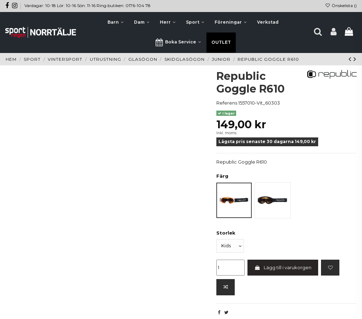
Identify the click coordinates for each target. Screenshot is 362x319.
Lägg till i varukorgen (283, 267)
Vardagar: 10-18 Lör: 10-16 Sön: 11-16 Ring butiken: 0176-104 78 (87, 5)
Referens (226, 103)
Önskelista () (341, 5)
